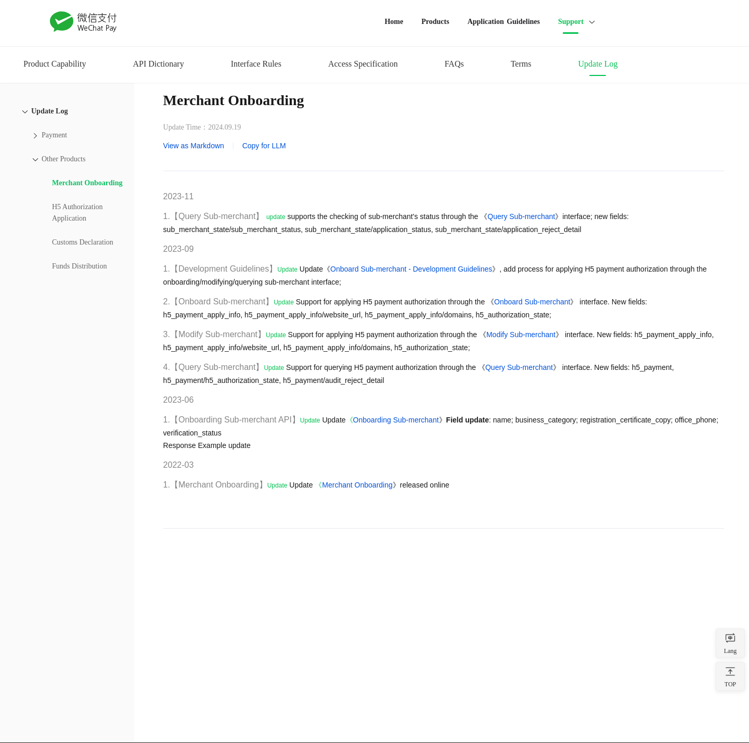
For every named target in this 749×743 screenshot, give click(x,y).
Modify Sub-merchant (521, 334)
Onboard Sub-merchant (532, 302)
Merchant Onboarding (357, 485)
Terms (521, 63)
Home (393, 21)
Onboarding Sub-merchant (396, 420)
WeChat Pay (84, 21)
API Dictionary (158, 63)
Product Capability (54, 63)
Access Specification (363, 63)
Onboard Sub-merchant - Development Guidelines (411, 269)
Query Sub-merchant (521, 216)
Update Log (597, 63)
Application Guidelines (504, 21)
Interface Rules (256, 63)
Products (435, 21)
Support (571, 21)
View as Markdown (193, 146)
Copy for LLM (264, 146)
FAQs (454, 63)
